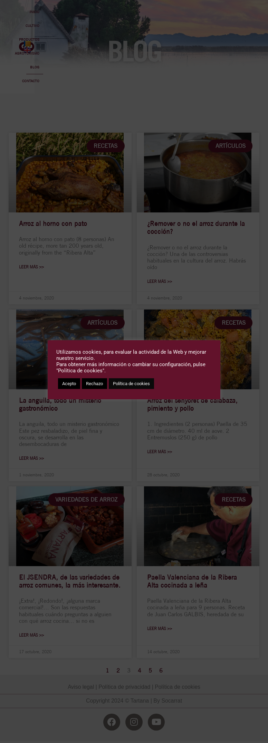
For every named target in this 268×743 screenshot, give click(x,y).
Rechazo (94, 383)
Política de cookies (131, 383)
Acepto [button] (69, 383)
